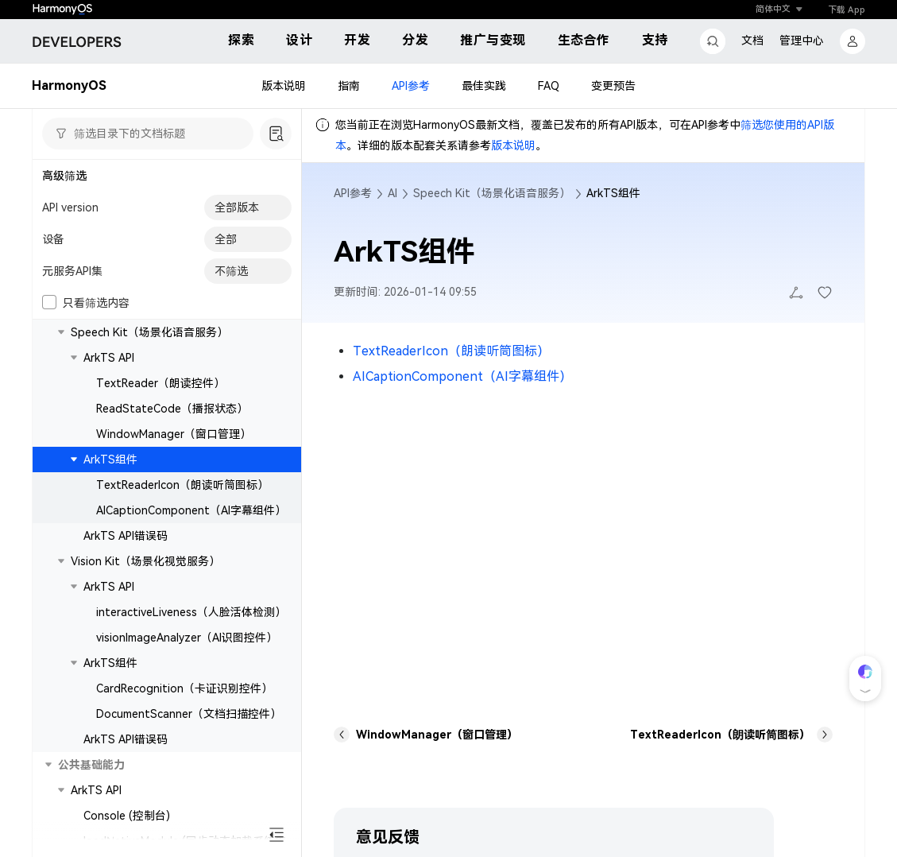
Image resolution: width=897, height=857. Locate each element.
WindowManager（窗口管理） (173, 434)
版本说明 (283, 85)
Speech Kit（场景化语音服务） (149, 332)
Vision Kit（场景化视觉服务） (145, 561)
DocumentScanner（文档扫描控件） (188, 714)
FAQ (548, 85)
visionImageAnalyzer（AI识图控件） (186, 637)
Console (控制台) (126, 815)
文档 (752, 40)
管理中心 (801, 40)
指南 (349, 85)
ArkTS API (108, 357)
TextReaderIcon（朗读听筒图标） (182, 485)
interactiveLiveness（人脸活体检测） (191, 612)
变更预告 (613, 85)
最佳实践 (484, 85)
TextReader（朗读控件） (160, 383)
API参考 (411, 85)
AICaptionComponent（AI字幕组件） (191, 510)
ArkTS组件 (110, 459)
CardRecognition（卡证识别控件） (184, 688)
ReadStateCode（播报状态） (172, 408)
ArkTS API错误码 (125, 535)
